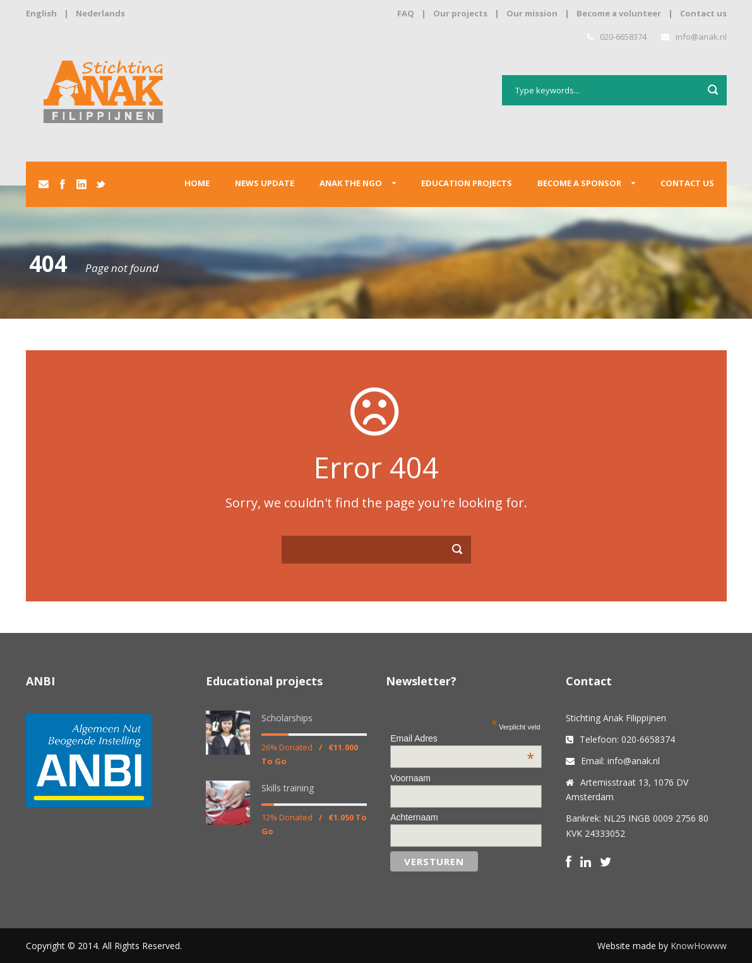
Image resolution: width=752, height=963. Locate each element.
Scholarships (287, 718)
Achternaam (414, 817)
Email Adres (462, 738)
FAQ (405, 13)
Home (197, 183)
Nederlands (100, 13)
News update (264, 183)
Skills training (287, 788)
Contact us (703, 13)
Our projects (460, 13)
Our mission (532, 13)
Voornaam (410, 778)
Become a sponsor (579, 183)
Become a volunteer (618, 13)
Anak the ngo (350, 183)
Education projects (466, 183)
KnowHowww (699, 946)
